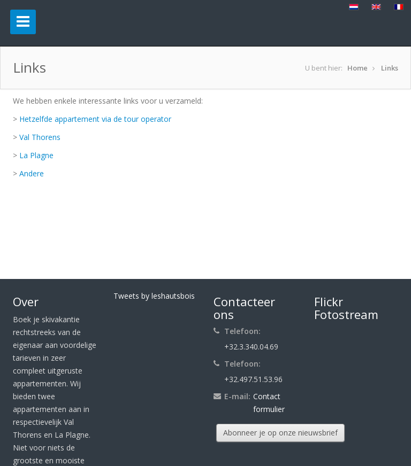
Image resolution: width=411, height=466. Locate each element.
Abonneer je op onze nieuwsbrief (280, 433)
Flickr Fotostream (346, 307)
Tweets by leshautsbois (154, 296)
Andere (31, 173)
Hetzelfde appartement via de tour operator (95, 119)
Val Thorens (39, 137)
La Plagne (36, 155)
